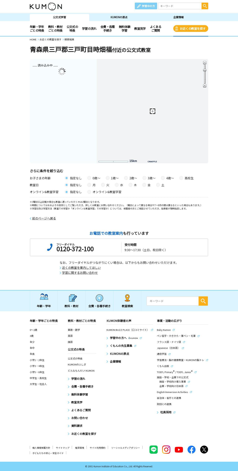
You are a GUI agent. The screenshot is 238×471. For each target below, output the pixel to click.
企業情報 (178, 17)
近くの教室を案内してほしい (81, 268)
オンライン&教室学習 (107, 192)
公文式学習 (59, 17)
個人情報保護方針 (41, 447)
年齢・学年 (44, 306)
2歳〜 (133, 178)
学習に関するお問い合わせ (80, 273)
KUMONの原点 (119, 17)
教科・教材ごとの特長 (55, 28)
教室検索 (127, 306)
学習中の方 (148, 6)
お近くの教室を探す (192, 28)
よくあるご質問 (155, 28)
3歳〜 (151, 178)
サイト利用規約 (97, 447)
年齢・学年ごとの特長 (37, 28)
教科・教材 (71, 306)
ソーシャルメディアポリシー (125, 447)
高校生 (189, 178)
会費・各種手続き (107, 28)
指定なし (76, 178)
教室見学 (140, 28)
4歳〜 (170, 178)
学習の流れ (89, 28)
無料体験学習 (124, 28)
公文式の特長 (72, 28)
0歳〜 (96, 178)
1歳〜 (115, 178)
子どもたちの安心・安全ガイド (48, 453)
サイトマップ (62, 447)
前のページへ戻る (44, 218)
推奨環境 (79, 447)
